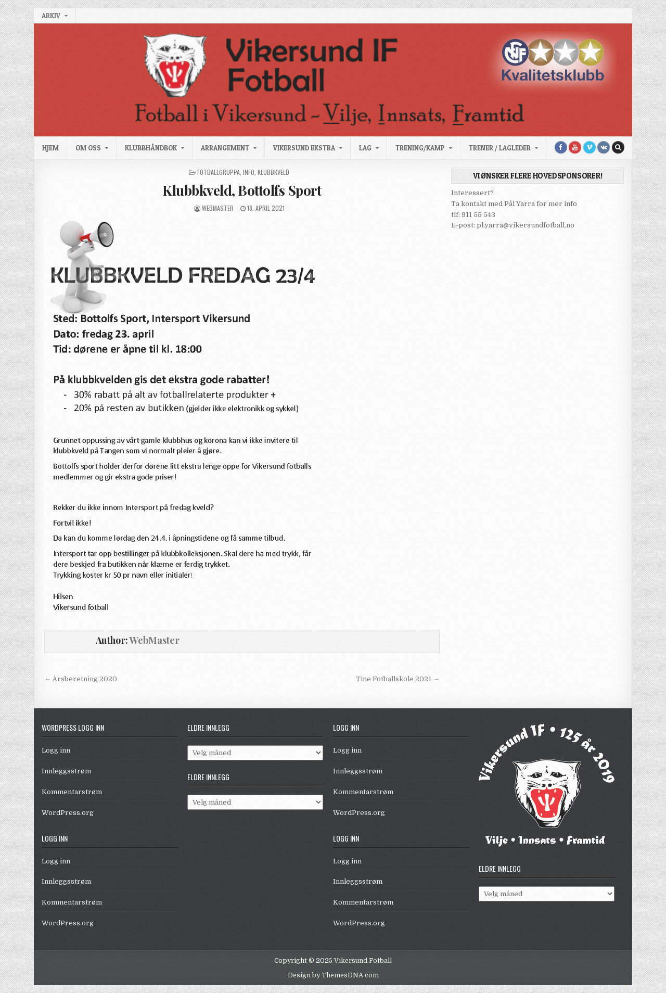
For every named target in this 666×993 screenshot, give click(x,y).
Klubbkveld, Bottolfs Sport (241, 190)
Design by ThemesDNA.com (333, 975)
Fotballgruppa (218, 172)
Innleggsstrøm (66, 771)
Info (248, 172)
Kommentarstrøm (72, 792)
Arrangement (225, 148)
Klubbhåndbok (151, 148)
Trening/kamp (420, 148)
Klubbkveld (273, 172)
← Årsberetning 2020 (80, 679)
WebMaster (218, 207)
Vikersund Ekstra (304, 148)
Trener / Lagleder (500, 148)
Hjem (50, 148)
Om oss (88, 148)
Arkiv (51, 15)
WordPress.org (68, 813)
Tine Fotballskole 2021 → (398, 679)
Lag (365, 148)
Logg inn (56, 750)
